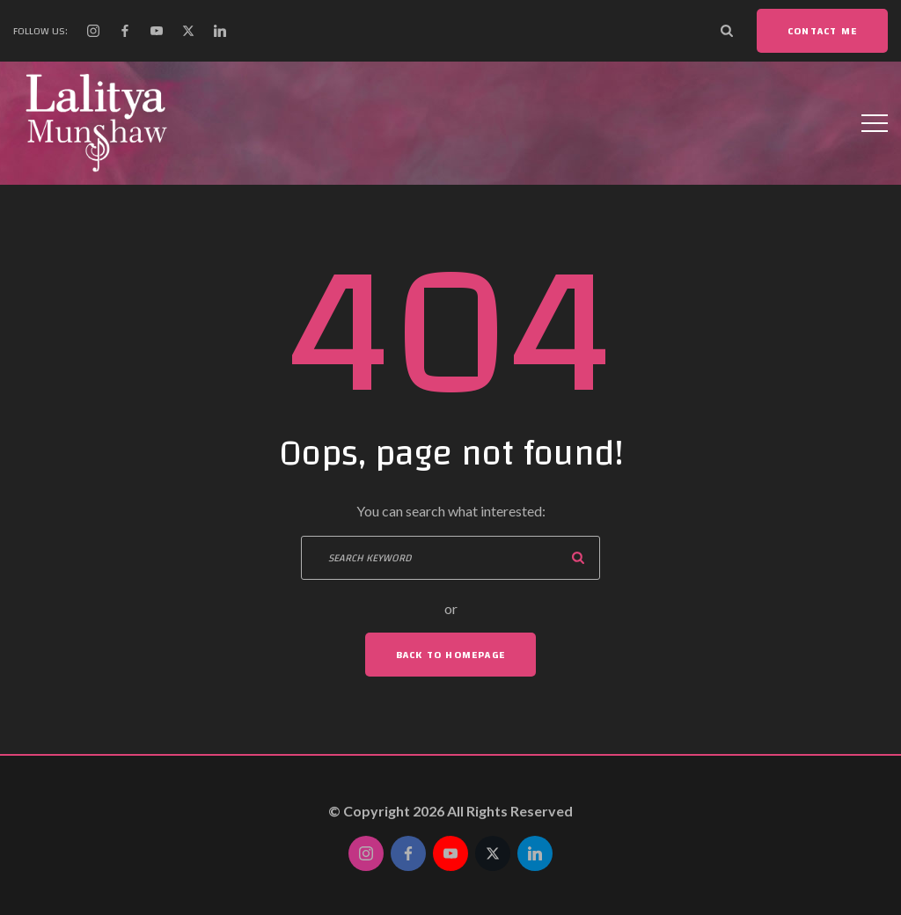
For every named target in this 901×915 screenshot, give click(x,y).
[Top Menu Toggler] (874, 123)
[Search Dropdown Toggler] (727, 31)
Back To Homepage (450, 654)
